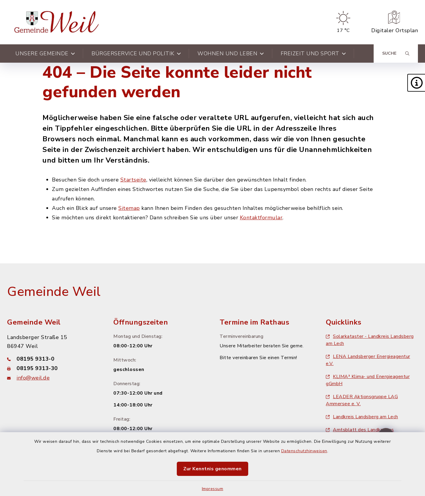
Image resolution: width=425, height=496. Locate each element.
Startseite (133, 179)
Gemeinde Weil (54, 292)
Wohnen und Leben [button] (230, 53)
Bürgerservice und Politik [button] (136, 53)
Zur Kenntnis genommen (212, 469)
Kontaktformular (261, 217)
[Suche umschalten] (396, 53)
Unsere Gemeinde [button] (45, 53)
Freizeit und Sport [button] (313, 53)
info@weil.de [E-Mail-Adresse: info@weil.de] (33, 377)
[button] (416, 83)
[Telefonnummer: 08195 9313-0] (53, 358)
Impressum (212, 489)
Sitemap (129, 208)
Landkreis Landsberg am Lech (362, 417)
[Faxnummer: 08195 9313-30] (53, 368)
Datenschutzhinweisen (304, 451)
